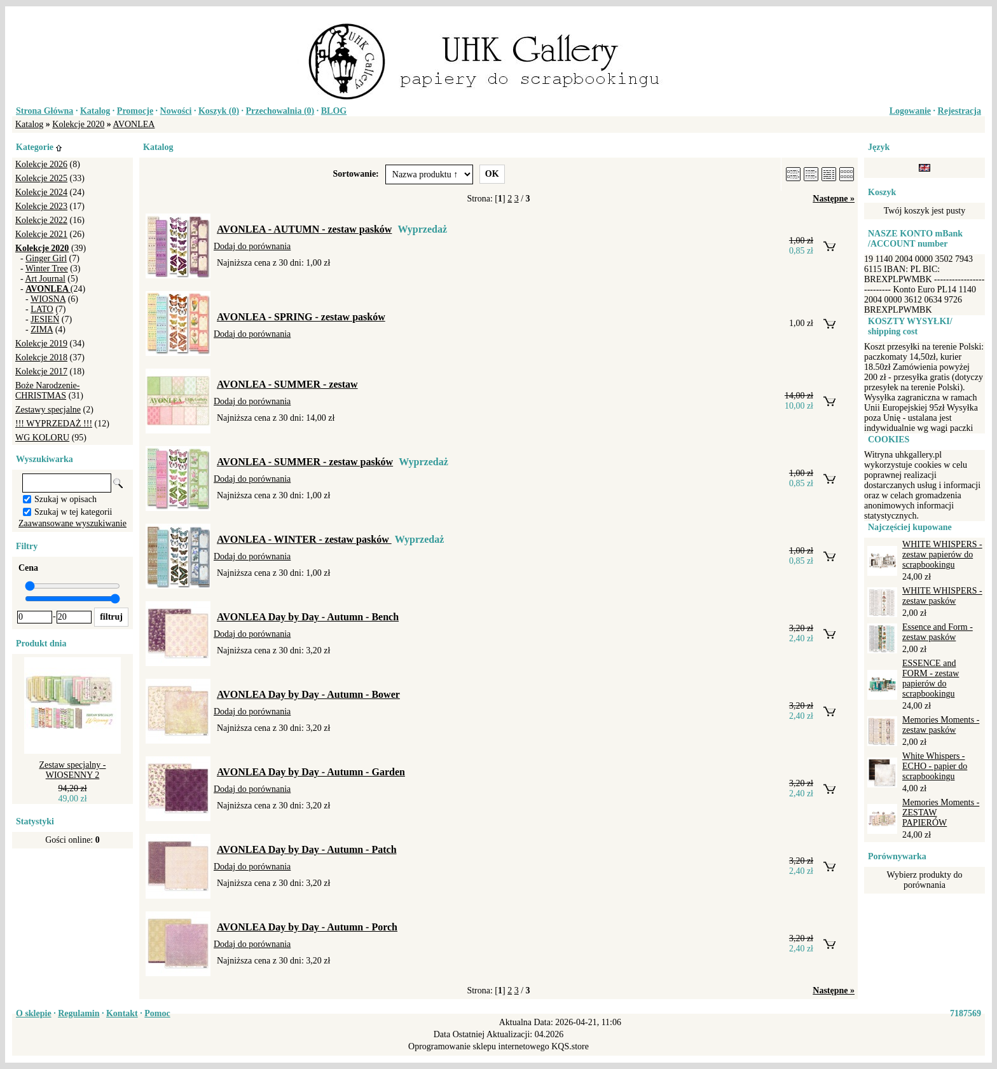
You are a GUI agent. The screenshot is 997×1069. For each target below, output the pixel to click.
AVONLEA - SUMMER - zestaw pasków (305, 461)
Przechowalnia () (280, 111)
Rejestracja (959, 111)
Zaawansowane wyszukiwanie (72, 523)
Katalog (95, 111)
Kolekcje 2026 (41, 164)
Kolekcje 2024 (41, 192)
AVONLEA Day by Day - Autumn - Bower (308, 694)
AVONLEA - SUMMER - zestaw (287, 384)
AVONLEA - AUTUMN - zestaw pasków (304, 229)
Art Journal (45, 278)
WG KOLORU (42, 437)
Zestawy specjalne (48, 409)
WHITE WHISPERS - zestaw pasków (942, 596)
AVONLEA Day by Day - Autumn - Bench (308, 616)
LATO (42, 309)
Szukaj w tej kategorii (73, 512)
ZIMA (42, 329)
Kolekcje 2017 (41, 371)
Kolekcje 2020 (78, 124)
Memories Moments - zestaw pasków (940, 725)
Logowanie (910, 111)
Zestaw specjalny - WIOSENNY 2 (72, 770)
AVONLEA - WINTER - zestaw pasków (304, 539)
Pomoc (157, 1013)
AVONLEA (134, 124)
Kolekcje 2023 (41, 206)
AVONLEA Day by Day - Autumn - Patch (307, 849)
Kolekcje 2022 (41, 220)
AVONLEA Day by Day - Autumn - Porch (307, 927)
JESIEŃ (45, 319)
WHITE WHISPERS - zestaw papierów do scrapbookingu (942, 554)
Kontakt (122, 1013)
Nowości (176, 111)
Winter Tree (46, 268)
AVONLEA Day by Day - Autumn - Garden (311, 771)
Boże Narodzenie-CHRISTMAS (47, 390)
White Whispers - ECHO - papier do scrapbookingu (934, 766)
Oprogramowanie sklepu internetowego (478, 1046)
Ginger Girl (46, 258)
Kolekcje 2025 (41, 178)
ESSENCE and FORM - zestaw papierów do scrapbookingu (930, 678)
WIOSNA (48, 299)
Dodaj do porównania (252, 246)
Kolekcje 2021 (41, 234)
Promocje (135, 111)
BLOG (334, 111)
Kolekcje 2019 (41, 343)
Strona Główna (44, 111)
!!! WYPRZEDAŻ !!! (53, 423)
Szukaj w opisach (65, 499)
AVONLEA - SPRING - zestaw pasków (301, 316)
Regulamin (78, 1013)
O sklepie (34, 1013)
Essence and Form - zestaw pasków (937, 632)
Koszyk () (218, 111)
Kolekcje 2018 (41, 357)
